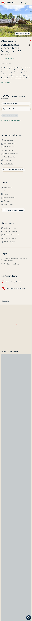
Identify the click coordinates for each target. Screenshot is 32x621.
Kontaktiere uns (16, 120)
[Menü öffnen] (29, 2)
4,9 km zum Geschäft (11, 231)
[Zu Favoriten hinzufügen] (29, 41)
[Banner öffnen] (28, 617)
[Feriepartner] (8, 2)
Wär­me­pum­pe (8, 163)
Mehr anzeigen (6, 82)
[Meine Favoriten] (25, 2)
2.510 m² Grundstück (11, 153)
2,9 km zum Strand (10, 228)
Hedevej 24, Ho (7, 58)
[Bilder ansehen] (16, 21)
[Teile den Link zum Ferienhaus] (29, 45)
